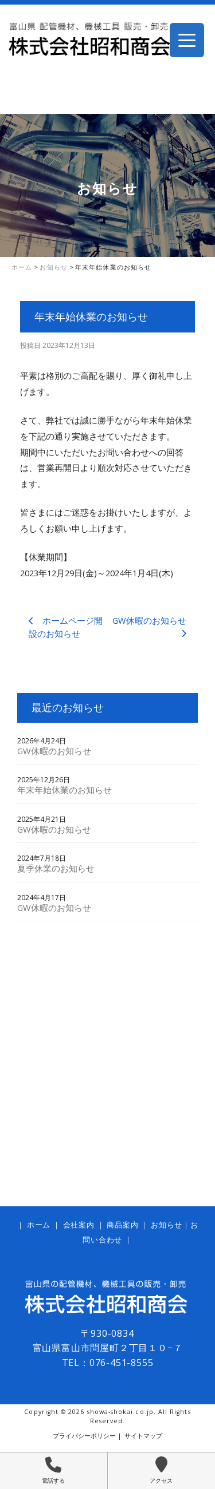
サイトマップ (143, 1436)
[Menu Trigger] (187, 40)
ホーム (38, 1224)
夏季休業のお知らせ (56, 868)
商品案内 (122, 1224)
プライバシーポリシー (84, 1436)
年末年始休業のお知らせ (64, 789)
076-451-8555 (121, 1362)
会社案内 (79, 1224)
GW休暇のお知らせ (54, 751)
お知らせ (166, 1224)
